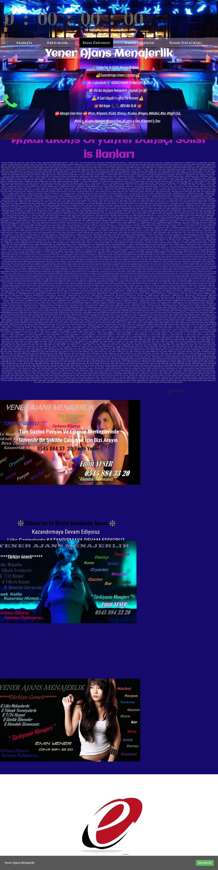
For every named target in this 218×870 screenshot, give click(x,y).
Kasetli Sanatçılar (139, 43)
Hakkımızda (57, 43)
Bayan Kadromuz (96, 43)
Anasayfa (24, 43)
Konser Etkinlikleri (185, 43)
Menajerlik (205, 862)
